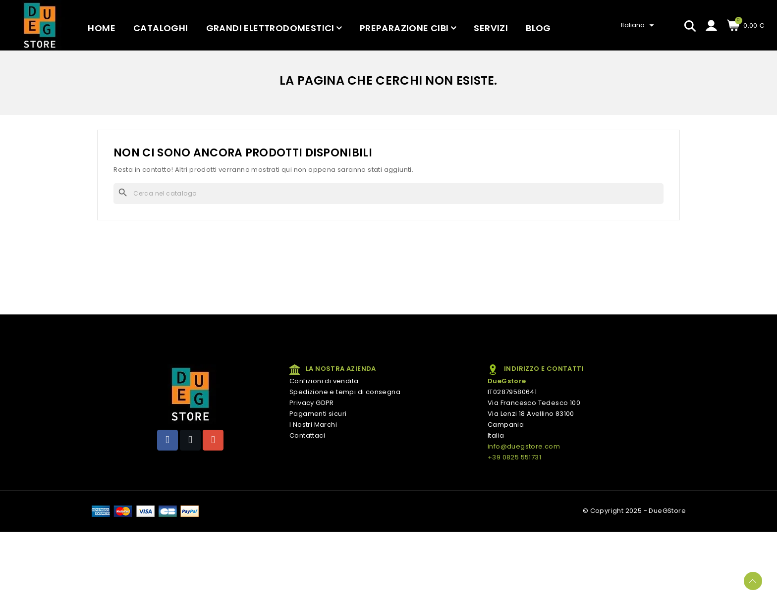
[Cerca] (388, 193)
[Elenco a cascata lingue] (639, 25)
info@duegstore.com (524, 446)
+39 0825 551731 (514, 457)
